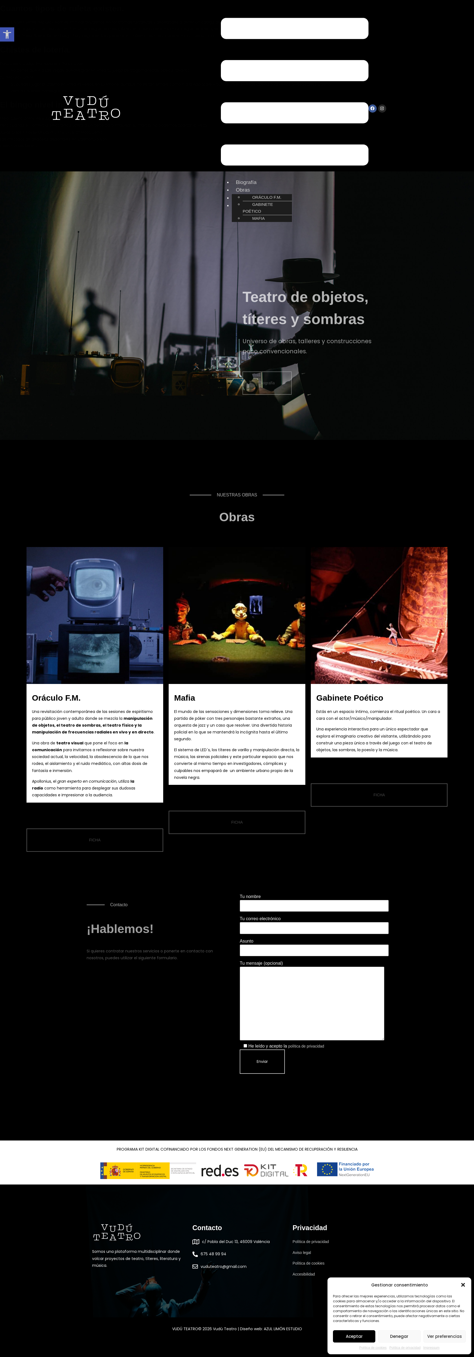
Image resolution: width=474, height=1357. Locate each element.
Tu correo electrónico (314, 923)
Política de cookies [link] (373, 1348)
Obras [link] (243, 190)
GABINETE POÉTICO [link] (258, 208)
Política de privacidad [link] (404, 1348)
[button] (463, 1285)
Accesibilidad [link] (303, 1274)
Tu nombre (314, 901)
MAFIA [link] (258, 218)
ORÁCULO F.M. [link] (267, 197)
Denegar (399, 1336)
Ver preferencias (444, 1336)
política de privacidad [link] (306, 1046)
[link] (7, 34)
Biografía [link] (246, 182)
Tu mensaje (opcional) (312, 1001)
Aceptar (354, 1336)
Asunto (314, 945)
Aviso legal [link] (301, 1252)
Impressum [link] (431, 1348)
